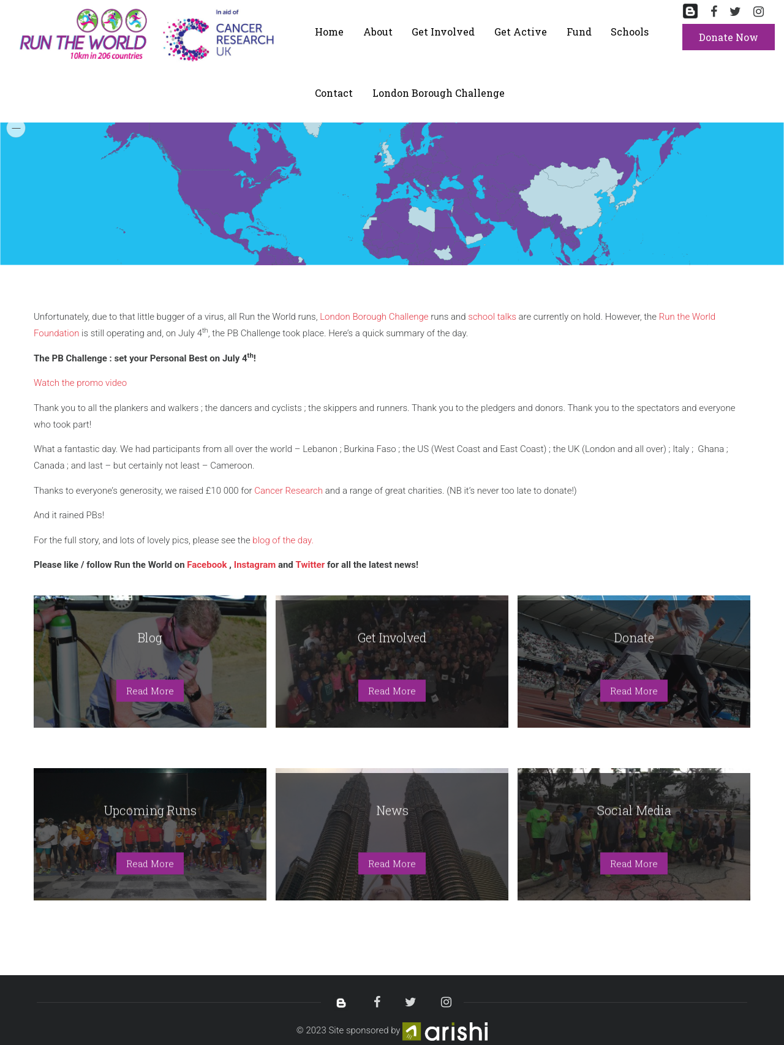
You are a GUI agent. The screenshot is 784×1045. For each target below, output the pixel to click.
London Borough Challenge (374, 316)
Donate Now (728, 37)
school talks (492, 316)
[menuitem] (508, 204)
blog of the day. (283, 540)
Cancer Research (288, 490)
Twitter (310, 564)
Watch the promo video (80, 382)
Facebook (207, 564)
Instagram (255, 564)
